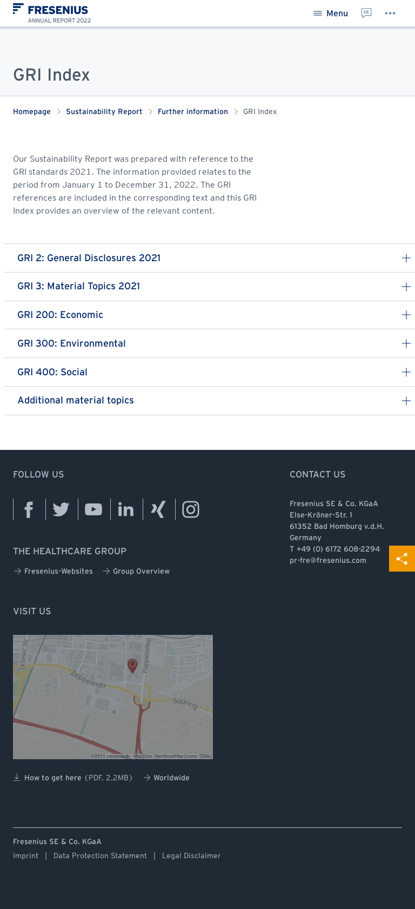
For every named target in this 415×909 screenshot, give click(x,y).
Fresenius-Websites (53, 571)
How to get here (73, 777)
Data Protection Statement (100, 855)
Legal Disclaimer (191, 855)
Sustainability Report (104, 112)
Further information (193, 112)
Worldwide (166, 778)
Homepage (32, 112)
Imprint (25, 855)
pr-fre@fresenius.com (328, 561)
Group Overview (136, 571)
